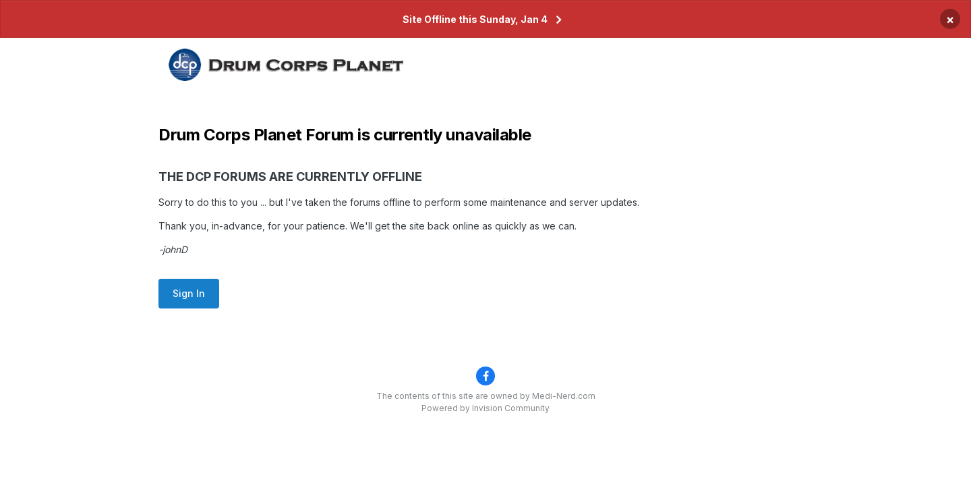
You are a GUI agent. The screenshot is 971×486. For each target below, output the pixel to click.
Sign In (189, 293)
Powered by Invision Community (485, 408)
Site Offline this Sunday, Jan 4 (475, 19)
